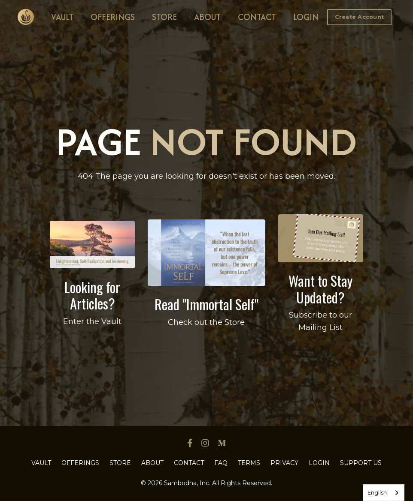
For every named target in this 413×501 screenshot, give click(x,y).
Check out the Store (206, 322)
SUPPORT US (361, 463)
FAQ (221, 463)
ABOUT (207, 17)
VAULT (62, 17)
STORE (164, 17)
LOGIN (306, 17)
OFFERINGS (113, 17)
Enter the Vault (92, 321)
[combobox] (383, 492)
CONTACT (257, 17)
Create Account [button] (359, 17)
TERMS (249, 463)
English (377, 492)
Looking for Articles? (92, 295)
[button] (359, 17)
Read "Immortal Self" (206, 304)
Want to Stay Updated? (320, 288)
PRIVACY (284, 463)
